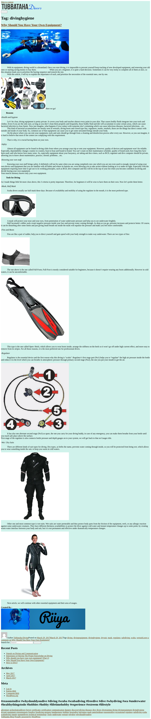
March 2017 (11, 678)
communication (58, 710)
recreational (120, 712)
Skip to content (7, 2)
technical (32, 714)
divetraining (107, 710)
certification (46, 710)
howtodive (74, 712)
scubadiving (6, 714)
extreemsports (22, 712)
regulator (116, 638)
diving (70, 638)
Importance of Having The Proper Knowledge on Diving (29, 656)
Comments (12, 693)
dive (94, 710)
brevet (28, 710)
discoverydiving (78, 710)
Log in (8, 689)
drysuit (104, 638)
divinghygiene (94, 638)
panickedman (97, 712)
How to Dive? (12, 663)
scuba (133, 638)
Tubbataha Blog (7, 717)
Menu (4, 12)
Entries (11, 691)
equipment (11, 712)
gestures (47, 712)
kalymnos (83, 712)
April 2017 (10, 676)
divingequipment (80, 638)
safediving (125, 638)
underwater (57, 714)
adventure (5, 710)
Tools (49, 714)
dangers (68, 710)
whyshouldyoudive (84, 714)
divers (98, 710)
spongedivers (23, 714)
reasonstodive (109, 712)
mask (110, 638)
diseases (88, 710)
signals (14, 714)
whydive (71, 714)
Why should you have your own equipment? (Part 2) (27, 658)
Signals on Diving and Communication (22, 653)
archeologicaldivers (18, 710)
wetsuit (139, 638)
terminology (42, 714)
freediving (39, 712)
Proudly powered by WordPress (27, 717)
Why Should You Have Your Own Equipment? (31, 25)
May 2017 (10, 673)
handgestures (57, 712)
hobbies (66, 712)
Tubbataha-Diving (21, 638)
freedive (31, 712)
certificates (36, 710)
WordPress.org (12, 696)
